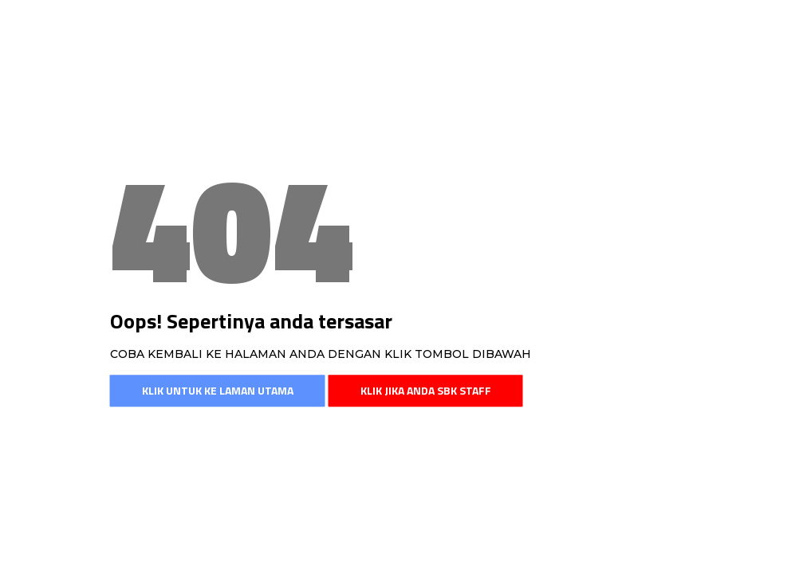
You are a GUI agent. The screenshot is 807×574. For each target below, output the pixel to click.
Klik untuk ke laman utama (217, 390)
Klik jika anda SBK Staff (425, 390)
